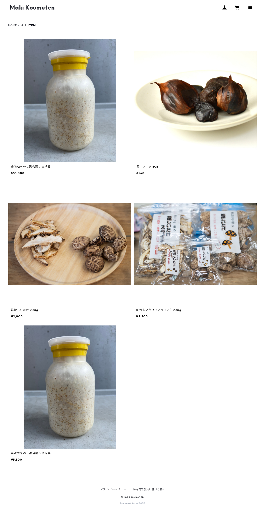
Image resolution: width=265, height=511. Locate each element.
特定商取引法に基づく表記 (149, 489)
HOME (12, 25)
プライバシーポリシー (113, 489)
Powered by (132, 503)
